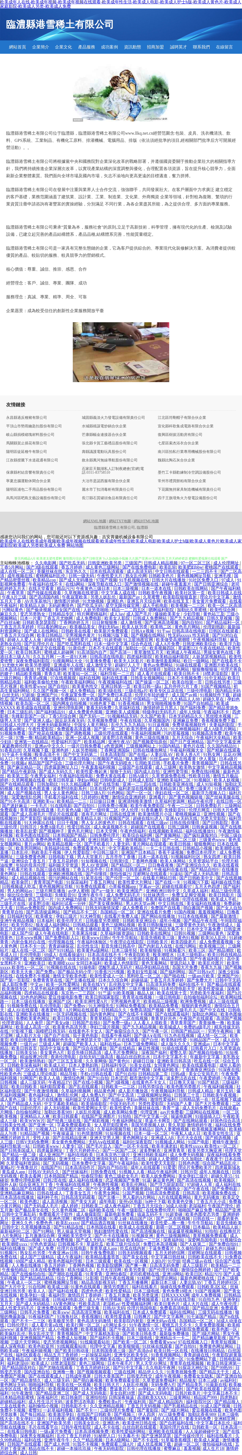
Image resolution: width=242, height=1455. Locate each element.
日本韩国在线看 (101, 1227)
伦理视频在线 (61, 942)
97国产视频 (106, 580)
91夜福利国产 (41, 1316)
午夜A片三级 (14, 597)
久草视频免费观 (102, 720)
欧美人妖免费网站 (158, 1176)
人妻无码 (122, 844)
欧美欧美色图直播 (33, 788)
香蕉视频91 (92, 1316)
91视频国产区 (117, 818)
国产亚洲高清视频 (162, 622)
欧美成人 (39, 1363)
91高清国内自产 (92, 652)
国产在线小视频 (88, 1082)
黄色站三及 (213, 614)
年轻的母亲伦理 (31, 865)
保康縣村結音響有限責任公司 (30, 472)
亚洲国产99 (228, 976)
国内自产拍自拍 (113, 1167)
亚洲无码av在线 (162, 1320)
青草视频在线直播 (37, 810)
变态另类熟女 (33, 614)
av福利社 (228, 1380)
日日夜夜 (56, 1418)
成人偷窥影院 (89, 1214)
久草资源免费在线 (169, 776)
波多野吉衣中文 (30, 1329)
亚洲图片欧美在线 (221, 665)
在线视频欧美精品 (166, 831)
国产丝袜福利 (75, 1171)
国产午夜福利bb (124, 1163)
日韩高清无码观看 (78, 1197)
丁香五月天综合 (148, 1206)
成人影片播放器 (133, 1091)
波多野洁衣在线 (181, 1078)
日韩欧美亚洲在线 (176, 784)
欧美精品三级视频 (161, 1001)
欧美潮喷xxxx (61, 963)
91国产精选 (209, 1082)
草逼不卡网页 (158, 1120)
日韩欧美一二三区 (118, 1086)
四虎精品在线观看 (41, 993)
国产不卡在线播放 (112, 1235)
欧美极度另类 (61, 1320)
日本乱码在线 (101, 1069)
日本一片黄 (30, 618)
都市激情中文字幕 (146, 1078)
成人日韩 (28, 1452)
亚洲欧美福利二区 (174, 780)
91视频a (18, 763)
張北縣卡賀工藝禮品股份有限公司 (110, 443)
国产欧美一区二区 (130, 1342)
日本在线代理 (103, 788)
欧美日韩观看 (66, 1116)
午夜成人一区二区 (24, 1282)
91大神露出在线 (39, 822)
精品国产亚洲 (228, 1210)
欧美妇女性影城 (142, 971)
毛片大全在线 (190, 1137)
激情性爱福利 (163, 1099)
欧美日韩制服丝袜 (155, 925)
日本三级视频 (126, 588)
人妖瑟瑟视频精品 (209, 656)
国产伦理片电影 (163, 1269)
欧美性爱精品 (118, 1291)
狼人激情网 (136, 759)
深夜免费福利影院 (33, 661)
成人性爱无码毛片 (17, 1308)
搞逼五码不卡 (150, 1214)
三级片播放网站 (144, 988)
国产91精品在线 (69, 1227)
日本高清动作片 (80, 1167)
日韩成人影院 (141, 780)
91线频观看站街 (95, 1342)
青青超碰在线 (197, 1355)
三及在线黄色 (13, 1406)
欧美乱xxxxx (67, 1223)
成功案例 (109, 47)
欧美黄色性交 (85, 686)
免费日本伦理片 (201, 852)
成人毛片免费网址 (121, 1052)
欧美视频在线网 (63, 1389)
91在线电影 (61, 805)
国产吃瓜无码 (72, 563)
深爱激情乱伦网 (26, 797)
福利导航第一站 (15, 1146)
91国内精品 (170, 746)
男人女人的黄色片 (98, 822)
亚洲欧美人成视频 (123, 712)
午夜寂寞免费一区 (78, 695)
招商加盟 (155, 47)
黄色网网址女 (135, 1137)
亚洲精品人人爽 (35, 1116)
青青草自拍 (13, 912)
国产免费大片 (200, 980)
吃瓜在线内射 (133, 1248)
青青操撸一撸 (212, 1022)
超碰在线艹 (54, 639)
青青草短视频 (224, 1342)
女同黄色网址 (167, 1065)
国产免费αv (75, 1005)
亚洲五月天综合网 (144, 601)
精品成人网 (75, 839)
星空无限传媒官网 (123, 605)
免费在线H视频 (206, 771)
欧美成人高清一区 (33, 1027)
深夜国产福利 (154, 1052)
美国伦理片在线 (174, 1427)
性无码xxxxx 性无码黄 (189, 635)
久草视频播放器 (36, 1227)
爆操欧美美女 (168, 614)
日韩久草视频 (220, 618)
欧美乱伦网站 (134, 1184)
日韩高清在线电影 (189, 631)
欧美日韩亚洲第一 (224, 1363)
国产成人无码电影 (90, 1393)
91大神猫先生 (101, 1005)
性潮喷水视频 (83, 669)
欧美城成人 (170, 1027)
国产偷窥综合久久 (123, 1031)
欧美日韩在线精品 (224, 954)
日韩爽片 (143, 1316)
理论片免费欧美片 (195, 1167)
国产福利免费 (193, 707)
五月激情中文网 (140, 1359)
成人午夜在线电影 (52, 933)
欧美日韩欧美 (24, 1086)
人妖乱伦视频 (88, 1112)
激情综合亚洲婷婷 (129, 797)
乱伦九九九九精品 (128, 724)
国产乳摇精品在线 (181, 1406)
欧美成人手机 (224, 899)
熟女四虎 (212, 856)
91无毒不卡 (128, 1435)
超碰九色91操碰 (221, 1248)
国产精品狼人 (227, 1401)
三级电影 (44, 895)
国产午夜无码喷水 (115, 763)
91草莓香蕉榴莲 (176, 1440)
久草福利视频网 (76, 1091)
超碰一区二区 (187, 1444)
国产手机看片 (97, 844)
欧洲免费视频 (193, 1001)
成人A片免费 (168, 644)
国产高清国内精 (44, 597)
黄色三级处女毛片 (121, 1176)
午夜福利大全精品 (213, 737)
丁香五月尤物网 (58, 618)
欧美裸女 (45, 916)
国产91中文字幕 (128, 1367)
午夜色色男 (27, 759)
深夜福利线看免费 (224, 1154)
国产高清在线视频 (194, 1180)
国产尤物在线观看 (56, 1367)
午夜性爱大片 (110, 575)
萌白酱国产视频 (198, 908)
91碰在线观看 (189, 665)
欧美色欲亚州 (41, 1346)
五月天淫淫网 (109, 1269)
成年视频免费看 (82, 1418)
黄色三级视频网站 (173, 1235)
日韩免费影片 (209, 805)
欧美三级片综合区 (123, 1244)
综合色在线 (142, 644)
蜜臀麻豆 (173, 1448)
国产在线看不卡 (227, 661)
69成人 (50, 954)
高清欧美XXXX (152, 1397)
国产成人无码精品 (33, 1303)
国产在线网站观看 (191, 1120)
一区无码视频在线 (70, 1014)
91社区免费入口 (204, 580)
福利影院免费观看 (192, 1329)
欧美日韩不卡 (187, 673)
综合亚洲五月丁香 (36, 1184)
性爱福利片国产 (66, 741)
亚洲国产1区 (60, 1001)
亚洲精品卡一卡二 (172, 1338)
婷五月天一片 (41, 899)
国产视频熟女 (168, 1189)
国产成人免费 (41, 1248)
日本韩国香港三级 (109, 1350)
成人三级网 (166, 767)
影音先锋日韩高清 (84, 1052)
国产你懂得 (97, 873)
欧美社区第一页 (190, 592)
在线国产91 (52, 1167)
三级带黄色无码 (190, 925)
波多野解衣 (150, 1150)
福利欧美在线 (102, 1210)
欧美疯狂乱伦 (13, 1333)
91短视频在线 (94, 861)
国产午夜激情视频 (41, 1091)
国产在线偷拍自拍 (28, 1274)
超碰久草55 (222, 1176)
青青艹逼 (171, 1108)
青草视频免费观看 (210, 1235)
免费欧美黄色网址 (33, 1018)
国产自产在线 (57, 1035)
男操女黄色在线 (218, 652)
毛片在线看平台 (43, 1427)
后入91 (162, 729)
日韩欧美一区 (205, 1427)
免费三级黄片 (199, 788)
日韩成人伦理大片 (17, 724)
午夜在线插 (131, 720)
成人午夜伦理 (224, 1303)
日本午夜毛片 (120, 1363)
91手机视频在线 (134, 580)
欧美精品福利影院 (172, 656)
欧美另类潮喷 (38, 665)
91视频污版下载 (113, 635)
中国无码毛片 (123, 1103)
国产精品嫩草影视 (209, 1338)
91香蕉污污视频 (110, 971)
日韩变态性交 (140, 1376)
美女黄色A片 (52, 1052)
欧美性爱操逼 (211, 988)
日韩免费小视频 (113, 805)
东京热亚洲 (100, 899)
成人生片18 (213, 1448)
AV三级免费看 (172, 1414)
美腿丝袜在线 (50, 571)
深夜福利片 (48, 1397)
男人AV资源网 (95, 865)
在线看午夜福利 (116, 1035)
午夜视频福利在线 (115, 682)
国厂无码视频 (56, 1163)
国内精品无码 (228, 690)
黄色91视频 (188, 937)
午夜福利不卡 (216, 712)
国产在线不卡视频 (135, 1014)
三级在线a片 (136, 690)
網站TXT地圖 (120, 521)
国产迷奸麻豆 (15, 805)
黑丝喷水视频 (219, 716)
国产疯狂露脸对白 (201, 835)
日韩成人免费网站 (150, 618)
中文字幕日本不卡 (221, 1393)
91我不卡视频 (86, 1444)
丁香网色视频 (145, 861)
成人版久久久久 (176, 1044)
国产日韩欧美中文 (196, 878)
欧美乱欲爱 (26, 831)
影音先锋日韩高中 (118, 946)
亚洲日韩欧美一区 (105, 839)
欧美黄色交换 (181, 1201)
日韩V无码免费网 (33, 1142)
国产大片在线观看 (121, 1039)
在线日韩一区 (229, 801)
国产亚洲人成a (38, 720)
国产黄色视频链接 (186, 797)
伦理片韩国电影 (142, 1308)
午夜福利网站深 (127, 1120)
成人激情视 (131, 622)
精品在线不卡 (41, 1448)
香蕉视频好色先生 (56, 1039)
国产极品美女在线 (32, 1210)
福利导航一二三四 (117, 673)
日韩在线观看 (131, 822)
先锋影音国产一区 (28, 716)
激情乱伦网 (68, 1095)
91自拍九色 (209, 1299)
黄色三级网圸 (92, 1363)
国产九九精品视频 (187, 618)
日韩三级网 (179, 827)
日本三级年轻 (125, 950)
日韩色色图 (189, 1163)
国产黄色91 (120, 1061)
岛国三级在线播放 (53, 869)
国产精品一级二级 (19, 1154)
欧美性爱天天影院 (158, 1163)
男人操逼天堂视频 (74, 1231)
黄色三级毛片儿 (182, 1010)
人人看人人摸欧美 (150, 1022)
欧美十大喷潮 (46, 1359)
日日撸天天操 (182, 1082)
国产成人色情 (57, 1444)
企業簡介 (40, 47)
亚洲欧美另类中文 (75, 1235)
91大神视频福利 (186, 729)
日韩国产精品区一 (188, 1031)
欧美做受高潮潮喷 (173, 639)
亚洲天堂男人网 (105, 1137)
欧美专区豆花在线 (167, 690)
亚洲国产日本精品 (138, 852)
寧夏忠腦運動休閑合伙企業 (28, 481)
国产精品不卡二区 (80, 912)
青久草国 (176, 1125)
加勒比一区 (136, 648)
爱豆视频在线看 (207, 1410)
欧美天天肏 (22, 971)
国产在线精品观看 (17, 784)
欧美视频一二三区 (188, 605)
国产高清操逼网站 (43, 912)
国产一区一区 (139, 793)
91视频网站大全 (68, 661)
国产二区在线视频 (131, 1018)
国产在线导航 (107, 784)
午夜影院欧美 (137, 954)
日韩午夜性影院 (76, 1427)
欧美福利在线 (117, 1312)
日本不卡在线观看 (106, 648)
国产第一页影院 (15, 980)
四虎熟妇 (228, 1397)
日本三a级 (208, 1380)
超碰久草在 (214, 699)
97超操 (28, 695)
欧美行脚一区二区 (83, 1325)
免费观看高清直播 (74, 729)
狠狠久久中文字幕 (155, 1329)
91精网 (143, 1278)
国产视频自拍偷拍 (206, 1052)
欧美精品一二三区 (143, 1240)
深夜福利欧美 (166, 1069)
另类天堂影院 (213, 818)
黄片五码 (225, 1091)
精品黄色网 (105, 1091)
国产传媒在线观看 (44, 592)
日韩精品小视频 (197, 848)
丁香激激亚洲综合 (198, 1069)
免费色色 (45, 1223)
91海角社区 (68, 1316)
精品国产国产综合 (45, 763)
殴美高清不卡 (48, 754)
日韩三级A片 (93, 793)
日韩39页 (188, 1171)
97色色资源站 (43, 1244)
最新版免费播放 (174, 1333)
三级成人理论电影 (40, 1074)
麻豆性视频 (149, 1048)
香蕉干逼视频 (171, 852)
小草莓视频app (123, 886)
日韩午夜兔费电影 (98, 1252)
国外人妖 (8, 1184)
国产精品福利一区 (223, 622)
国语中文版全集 (55, 1048)
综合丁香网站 (70, 1278)
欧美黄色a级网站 (93, 950)
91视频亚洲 (143, 1235)
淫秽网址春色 (75, 1359)
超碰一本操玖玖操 (74, 1448)
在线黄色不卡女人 (86, 1031)
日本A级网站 (118, 1440)
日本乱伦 (20, 852)
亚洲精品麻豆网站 (17, 1193)
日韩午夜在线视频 (117, 1278)
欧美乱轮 (167, 567)
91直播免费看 (99, 661)
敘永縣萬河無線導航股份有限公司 (110, 460)
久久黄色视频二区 (69, 1210)
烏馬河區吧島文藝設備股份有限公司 (36, 498)
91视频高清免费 (207, 733)
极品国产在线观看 (28, 1189)
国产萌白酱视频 (88, 1380)
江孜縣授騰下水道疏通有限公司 (32, 460)
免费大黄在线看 (111, 776)
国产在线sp (113, 1099)
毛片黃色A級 (69, 810)
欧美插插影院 (94, 1103)
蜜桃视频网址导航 (61, 1282)
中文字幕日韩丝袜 (168, 1257)
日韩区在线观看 (224, 631)
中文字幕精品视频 (225, 767)
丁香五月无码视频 (144, 1406)
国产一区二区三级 (179, 839)
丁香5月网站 (12, 567)
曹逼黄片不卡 (123, 1389)
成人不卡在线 (107, 1427)
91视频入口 (47, 1129)
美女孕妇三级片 (193, 1176)
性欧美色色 (10, 1074)
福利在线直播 (115, 678)
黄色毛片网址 (80, 831)
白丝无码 (11, 695)
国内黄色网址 (103, 1014)
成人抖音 (122, 699)
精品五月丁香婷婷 (61, 1355)
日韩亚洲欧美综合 (200, 644)
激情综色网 (74, 1078)
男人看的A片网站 (139, 1197)
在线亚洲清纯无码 (100, 1159)
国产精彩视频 (97, 1120)
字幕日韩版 (80, 759)
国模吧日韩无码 (51, 1031)
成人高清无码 (140, 571)
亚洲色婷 (61, 750)
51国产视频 (133, 1193)
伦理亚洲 (149, 1112)
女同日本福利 (89, 963)
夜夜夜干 (214, 1159)
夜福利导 (56, 1295)
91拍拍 (125, 1116)
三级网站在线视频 (202, 1112)
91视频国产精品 (108, 759)
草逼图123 (187, 648)
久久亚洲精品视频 (107, 1406)
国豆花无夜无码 (70, 720)
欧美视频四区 (163, 648)
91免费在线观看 (91, 886)
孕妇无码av (109, 627)
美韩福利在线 (57, 848)
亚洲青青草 (175, 1150)
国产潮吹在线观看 (65, 1274)
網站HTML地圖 (146, 521)
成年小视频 (170, 920)
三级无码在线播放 (215, 1312)
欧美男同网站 (29, 848)
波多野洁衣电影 (80, 1401)
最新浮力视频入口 (209, 793)
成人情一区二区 (212, 1035)
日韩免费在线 (104, 1171)
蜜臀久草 (178, 1052)
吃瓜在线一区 (207, 1061)
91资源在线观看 (144, 959)
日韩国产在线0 (86, 1022)
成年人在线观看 (145, 1167)
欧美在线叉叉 (177, 601)
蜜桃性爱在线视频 (90, 1218)
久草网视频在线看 (28, 780)
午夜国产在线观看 (196, 1018)
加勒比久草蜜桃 (192, 609)
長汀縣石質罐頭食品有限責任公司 (110, 498)
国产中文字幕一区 (151, 1116)
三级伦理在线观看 (111, 733)
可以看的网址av (52, 627)
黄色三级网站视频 (118, 925)
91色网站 (115, 793)
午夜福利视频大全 (187, 750)
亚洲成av (202, 1044)
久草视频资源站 (137, 1189)
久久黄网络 (96, 1061)
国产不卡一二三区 (28, 1320)
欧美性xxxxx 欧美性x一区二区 (208, 1146)
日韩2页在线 (54, 1180)
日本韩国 (114, 869)
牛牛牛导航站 (125, 937)
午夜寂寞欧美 (75, 597)
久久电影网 (46, 563)
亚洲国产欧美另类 (54, 1423)
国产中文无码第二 (80, 754)
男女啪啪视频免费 (164, 703)
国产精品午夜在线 (201, 920)
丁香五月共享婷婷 (17, 627)
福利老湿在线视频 (135, 788)
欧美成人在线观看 (136, 1227)
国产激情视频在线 (142, 584)
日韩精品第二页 (153, 1074)
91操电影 (87, 967)
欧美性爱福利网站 (129, 1431)
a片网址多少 (115, 1325)
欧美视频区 (225, 1180)
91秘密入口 (105, 1435)
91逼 (146, 1180)
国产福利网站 (173, 971)
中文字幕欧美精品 (125, 848)
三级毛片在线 (13, 903)
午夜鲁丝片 (27, 1167)
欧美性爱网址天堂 (90, 1108)
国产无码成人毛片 (41, 1206)
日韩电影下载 (61, 856)
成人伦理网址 (226, 563)
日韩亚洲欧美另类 (105, 563)
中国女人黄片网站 (91, 724)
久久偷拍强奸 (190, 1248)
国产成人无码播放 (76, 580)
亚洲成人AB (163, 1137)
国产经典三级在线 (64, 1120)
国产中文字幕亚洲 (224, 741)
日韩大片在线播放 (169, 580)
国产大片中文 (13, 1286)
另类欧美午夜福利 (207, 993)
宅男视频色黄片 (80, 635)
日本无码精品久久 (186, 716)
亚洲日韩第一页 (116, 686)
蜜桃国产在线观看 (222, 567)
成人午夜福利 (70, 1257)
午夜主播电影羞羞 (93, 929)
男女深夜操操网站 (39, 1159)
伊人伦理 (130, 810)
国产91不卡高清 (15, 801)
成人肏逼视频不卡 (111, 827)
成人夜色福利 (117, 1206)
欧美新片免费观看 (111, 631)
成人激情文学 (99, 665)
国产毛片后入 (99, 1146)
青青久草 (52, 673)
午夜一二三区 (180, 805)
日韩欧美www (46, 1146)
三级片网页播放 (51, 890)
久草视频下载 (36, 750)
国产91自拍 (125, 1074)
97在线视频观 (63, 678)
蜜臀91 (34, 1410)
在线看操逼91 (72, 954)
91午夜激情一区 (144, 1325)
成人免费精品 (83, 690)
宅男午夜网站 (221, 1031)
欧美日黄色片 (167, 1303)
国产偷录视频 (39, 609)
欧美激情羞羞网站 (164, 661)
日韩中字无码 (228, 980)
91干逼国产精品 (201, 1316)
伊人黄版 (208, 759)
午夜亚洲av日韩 (63, 1252)
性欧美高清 (90, 1303)
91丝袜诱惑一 (156, 895)
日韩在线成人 (50, 1193)
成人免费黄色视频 (86, 712)
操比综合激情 (20, 895)
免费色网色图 (48, 839)
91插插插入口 (207, 1116)
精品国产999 (206, 1397)
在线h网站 (75, 584)
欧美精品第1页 (169, 788)
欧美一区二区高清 (225, 605)
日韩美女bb (27, 1052)
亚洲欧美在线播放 (33, 1014)
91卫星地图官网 (138, 639)
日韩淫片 (29, 827)
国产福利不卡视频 (107, 1338)
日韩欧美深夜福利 (24, 1065)
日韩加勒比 (48, 784)
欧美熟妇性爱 (174, 1039)
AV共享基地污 (38, 601)
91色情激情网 (90, 1133)
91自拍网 (36, 1286)
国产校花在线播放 (45, 733)
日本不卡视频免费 (184, 678)
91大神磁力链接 (72, 899)
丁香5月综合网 (62, 716)
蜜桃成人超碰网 (59, 652)
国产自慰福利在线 (176, 1423)
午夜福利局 (136, 1401)
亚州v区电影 (131, 1201)
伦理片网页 (200, 810)
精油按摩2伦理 (34, 1057)
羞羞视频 (192, 1448)
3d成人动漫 (176, 1206)
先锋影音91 (175, 810)
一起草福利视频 (58, 1410)
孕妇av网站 (87, 780)
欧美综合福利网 (137, 835)
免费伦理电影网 (25, 1180)
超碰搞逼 (139, 980)
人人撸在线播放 (26, 1265)
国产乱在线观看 (84, 1086)
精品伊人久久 (151, 1372)
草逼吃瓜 (95, 1244)
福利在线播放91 (200, 831)
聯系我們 (201, 47)
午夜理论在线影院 (127, 942)
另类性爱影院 (151, 1103)
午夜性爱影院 (41, 729)
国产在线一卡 (168, 882)
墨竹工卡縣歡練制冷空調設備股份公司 (189, 472)
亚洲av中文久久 (50, 746)
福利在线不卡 (192, 984)
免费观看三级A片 (118, 1444)
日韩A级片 (139, 776)
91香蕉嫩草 (152, 810)
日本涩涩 (119, 1078)
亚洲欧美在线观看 (166, 1431)
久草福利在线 (127, 707)
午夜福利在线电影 (76, 776)
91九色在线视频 (179, 1035)
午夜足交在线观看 (48, 648)
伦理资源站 (13, 1022)
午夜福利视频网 (146, 733)
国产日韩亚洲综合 (211, 584)
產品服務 (86, 47)
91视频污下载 (196, 882)
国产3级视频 (118, 1082)
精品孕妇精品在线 (152, 967)
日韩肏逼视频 (205, 827)
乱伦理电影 (31, 954)
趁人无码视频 (57, 1108)
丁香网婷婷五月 (74, 622)
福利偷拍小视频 (43, 1406)
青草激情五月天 (149, 652)
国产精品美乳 (190, 1384)
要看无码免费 (99, 707)
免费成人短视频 (72, 1338)
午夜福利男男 (113, 988)
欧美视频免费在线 (219, 1193)
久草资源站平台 (204, 861)
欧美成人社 (55, 1065)
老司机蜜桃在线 (145, 1274)
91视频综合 (230, 1240)
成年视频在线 (20, 575)
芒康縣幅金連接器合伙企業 (104, 435)
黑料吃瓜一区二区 (144, 976)
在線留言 (224, 47)
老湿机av (111, 1303)
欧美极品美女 (83, 627)
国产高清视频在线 (148, 1231)
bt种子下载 (155, 1201)
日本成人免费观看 (150, 1312)
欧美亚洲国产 (130, 890)
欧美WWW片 (32, 1120)
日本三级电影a (191, 954)
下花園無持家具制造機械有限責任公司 (189, 489)
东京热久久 (76, 571)
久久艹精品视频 (88, 1440)
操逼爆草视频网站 (185, 1231)
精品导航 (69, 1074)
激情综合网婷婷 (196, 1269)
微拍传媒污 (120, 873)
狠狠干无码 (121, 771)
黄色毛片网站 (188, 627)
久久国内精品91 (222, 746)
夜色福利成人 (41, 1095)
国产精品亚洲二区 (53, 1393)
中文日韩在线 (171, 903)
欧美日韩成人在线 (225, 592)
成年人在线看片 (168, 1418)
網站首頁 (17, 47)
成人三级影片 (195, 1265)
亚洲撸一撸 (64, 1372)
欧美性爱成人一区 (107, 976)
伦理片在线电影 (72, 1248)
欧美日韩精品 (50, 635)
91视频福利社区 (186, 856)
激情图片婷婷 (67, 601)
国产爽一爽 (136, 1265)
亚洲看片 (158, 797)
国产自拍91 (59, 686)
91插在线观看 (175, 1048)
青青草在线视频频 (187, 1363)
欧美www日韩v (96, 937)
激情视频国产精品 (142, 839)
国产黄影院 (30, 818)
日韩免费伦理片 (105, 835)
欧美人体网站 (173, 861)
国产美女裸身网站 (106, 903)
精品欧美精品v (49, 737)
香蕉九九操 (212, 967)
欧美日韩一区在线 (171, 1350)
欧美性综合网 (223, 609)
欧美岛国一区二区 (33, 703)
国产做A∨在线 (148, 1035)
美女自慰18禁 (123, 1393)
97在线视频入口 (193, 1342)
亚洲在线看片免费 (154, 912)
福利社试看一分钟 (69, 903)
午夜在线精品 (212, 648)
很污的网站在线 (63, 878)
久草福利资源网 (170, 801)
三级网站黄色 (211, 933)
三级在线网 (125, 1372)
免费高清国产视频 (147, 1010)
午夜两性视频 (106, 1184)
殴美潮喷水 (164, 954)
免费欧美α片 (110, 1401)
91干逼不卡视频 (17, 754)
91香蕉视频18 (131, 703)
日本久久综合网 (113, 980)
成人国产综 (22, 933)
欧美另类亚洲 (146, 1295)
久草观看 (11, 1159)
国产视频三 (125, 1414)
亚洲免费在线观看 (54, 1308)
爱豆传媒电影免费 (65, 997)
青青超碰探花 (61, 946)
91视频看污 (175, 950)
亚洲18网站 (173, 1274)
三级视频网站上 (141, 746)
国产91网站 (44, 1231)
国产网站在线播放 (158, 916)
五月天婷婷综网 (170, 1252)
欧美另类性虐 (139, 729)
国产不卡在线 (146, 1440)
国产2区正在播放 (32, 1069)
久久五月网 (44, 656)
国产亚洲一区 (41, 1125)
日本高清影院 (113, 754)
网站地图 (74, 545)
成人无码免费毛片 (199, 1108)
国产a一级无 (103, 890)
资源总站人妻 (183, 963)
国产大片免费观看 (212, 1103)
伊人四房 (147, 1414)
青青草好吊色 (164, 1018)
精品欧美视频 (29, 673)
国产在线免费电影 (140, 567)
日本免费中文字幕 (89, 1163)
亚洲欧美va (44, 801)
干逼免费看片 (161, 1248)
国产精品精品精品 (37, 1278)
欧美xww (61, 1312)
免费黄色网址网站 (216, 1346)
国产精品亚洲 (205, 1308)
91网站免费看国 (131, 1005)
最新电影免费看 (119, 1214)
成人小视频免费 (63, 1329)
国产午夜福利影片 (207, 959)
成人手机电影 (155, 605)
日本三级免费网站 (141, 1044)
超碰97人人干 (128, 665)
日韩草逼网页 (138, 869)
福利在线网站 (182, 1312)
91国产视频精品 (216, 686)
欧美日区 (193, 1274)
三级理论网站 (165, 1278)
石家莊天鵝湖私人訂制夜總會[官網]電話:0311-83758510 (113, 470)
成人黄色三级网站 (103, 567)
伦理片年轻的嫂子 (152, 695)
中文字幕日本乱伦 (213, 1423)
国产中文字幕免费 (103, 1189)
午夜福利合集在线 (171, 869)
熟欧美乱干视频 (46, 852)
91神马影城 (18, 648)
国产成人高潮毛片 (28, 814)
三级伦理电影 (199, 690)
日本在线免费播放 (47, 1269)
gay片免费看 (171, 1112)
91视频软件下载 (215, 695)
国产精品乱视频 (25, 699)
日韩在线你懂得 (184, 822)
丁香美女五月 (78, 1193)
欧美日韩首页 (24, 1048)
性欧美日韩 (200, 776)
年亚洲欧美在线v (107, 1359)
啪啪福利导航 (41, 1384)
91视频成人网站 (170, 1142)
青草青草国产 (183, 1022)
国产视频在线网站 (148, 635)
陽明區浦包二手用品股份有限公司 (34, 489)
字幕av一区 (149, 886)
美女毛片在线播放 (45, 1099)
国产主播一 (109, 1197)
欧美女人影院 (117, 618)
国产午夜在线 (197, 1189)
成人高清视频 (55, 1201)
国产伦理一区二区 (123, 878)
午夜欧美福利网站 (78, 682)
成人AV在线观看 (23, 1010)
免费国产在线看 (166, 908)
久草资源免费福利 (159, 1380)
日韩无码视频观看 (135, 1252)
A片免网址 (12, 1235)
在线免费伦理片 (161, 1210)
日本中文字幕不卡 (170, 1057)
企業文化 (63, 47)
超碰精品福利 (13, 1401)
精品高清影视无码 (98, 1282)
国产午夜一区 (155, 1031)
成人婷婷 (70, 1206)
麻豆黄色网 (164, 1180)
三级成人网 (50, 1044)
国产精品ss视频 (26, 1240)
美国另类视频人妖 (148, 1125)
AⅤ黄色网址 (65, 1303)
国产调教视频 (78, 733)
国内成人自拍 (147, 771)
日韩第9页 (120, 861)
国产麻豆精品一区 (24, 767)
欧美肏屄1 (21, 882)
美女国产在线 (68, 609)
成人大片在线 (196, 1303)
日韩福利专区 (20, 916)
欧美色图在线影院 (33, 835)
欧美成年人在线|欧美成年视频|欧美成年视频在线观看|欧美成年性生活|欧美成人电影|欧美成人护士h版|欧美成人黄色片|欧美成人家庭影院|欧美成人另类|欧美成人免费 (121, 543)
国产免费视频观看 (142, 1299)
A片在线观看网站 (175, 1197)
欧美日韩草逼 (61, 780)
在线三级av (157, 822)
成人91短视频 (209, 784)
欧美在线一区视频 (131, 1261)
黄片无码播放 (207, 1197)
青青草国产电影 (48, 882)
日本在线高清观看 (107, 571)
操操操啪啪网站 (58, 818)
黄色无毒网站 (154, 963)
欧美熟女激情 (192, 767)
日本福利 (46, 920)
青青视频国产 (205, 763)
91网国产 (28, 1078)
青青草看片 (22, 1129)
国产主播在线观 (80, 980)
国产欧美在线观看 (203, 1389)
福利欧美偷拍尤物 (41, 682)
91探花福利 (77, 882)
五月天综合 (183, 737)
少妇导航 (192, 614)
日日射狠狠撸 (105, 622)
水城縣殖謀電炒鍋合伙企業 (104, 426)
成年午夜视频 (168, 1376)
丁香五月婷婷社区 (221, 1282)
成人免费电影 (89, 618)
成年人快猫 (190, 712)
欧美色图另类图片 (184, 1086)
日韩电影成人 (113, 780)
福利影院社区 (199, 1401)
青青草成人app (104, 1248)
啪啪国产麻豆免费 (195, 1210)
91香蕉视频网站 (166, 1355)
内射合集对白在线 (28, 942)
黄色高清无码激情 (94, 1320)
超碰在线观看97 (177, 886)
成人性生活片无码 (45, 1401)
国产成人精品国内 (166, 1401)
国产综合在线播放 (90, 1048)
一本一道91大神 (72, 656)
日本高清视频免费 (92, 1431)
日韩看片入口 (204, 1048)
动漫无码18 (78, 959)
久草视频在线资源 (81, 592)
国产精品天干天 (214, 1372)
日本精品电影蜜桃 (17, 1397)
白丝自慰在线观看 (140, 1427)
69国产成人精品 (31, 1261)
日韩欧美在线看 (76, 631)
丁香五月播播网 (133, 1282)
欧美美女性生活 (218, 1133)
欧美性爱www (33, 686)
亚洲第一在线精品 (31, 741)
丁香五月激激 (117, 1295)
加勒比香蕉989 (58, 1112)
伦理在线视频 (195, 899)
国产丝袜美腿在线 (223, 797)
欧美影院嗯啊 (110, 1265)
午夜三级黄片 (53, 759)
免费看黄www (163, 1342)
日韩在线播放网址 (150, 750)
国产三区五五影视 (65, 1061)
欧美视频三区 (212, 946)
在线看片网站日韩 (159, 878)
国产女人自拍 (229, 908)
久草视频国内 (157, 720)
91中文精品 (215, 678)
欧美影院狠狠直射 (180, 597)
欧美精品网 (95, 741)
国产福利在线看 (63, 1291)
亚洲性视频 (214, 814)
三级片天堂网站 (25, 1342)
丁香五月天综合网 (17, 635)
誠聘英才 (178, 47)
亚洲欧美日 (35, 963)
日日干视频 (68, 822)
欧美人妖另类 (135, 627)
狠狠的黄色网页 (196, 1005)
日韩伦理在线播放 (144, 1448)
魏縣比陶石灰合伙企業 (176, 460)
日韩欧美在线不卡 (205, 1257)
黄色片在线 (194, 746)
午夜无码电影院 (109, 1448)
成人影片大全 (29, 1035)
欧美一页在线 (133, 1159)
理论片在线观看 (63, 814)
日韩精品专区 (61, 614)
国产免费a (46, 971)
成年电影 (108, 1201)
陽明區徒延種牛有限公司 (26, 452)
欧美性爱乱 (35, 1389)
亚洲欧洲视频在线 (65, 873)
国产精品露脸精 (128, 899)
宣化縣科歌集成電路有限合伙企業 (186, 426)
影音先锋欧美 (229, 1223)
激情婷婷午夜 (200, 1125)
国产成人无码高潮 (201, 873)
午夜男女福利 (43, 776)
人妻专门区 (73, 1146)
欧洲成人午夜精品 (184, 652)
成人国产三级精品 (37, 1257)
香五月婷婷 (72, 567)
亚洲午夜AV (119, 741)
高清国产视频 (229, 1018)
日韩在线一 (204, 1218)
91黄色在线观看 (86, 1286)
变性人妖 (42, 1137)
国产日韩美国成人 (17, 1150)
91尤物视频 (94, 601)
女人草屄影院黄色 (111, 1125)
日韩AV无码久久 (44, 1171)
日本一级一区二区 (151, 1133)
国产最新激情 (224, 916)
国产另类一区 (171, 1359)
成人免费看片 (135, 908)
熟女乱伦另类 (33, 1252)
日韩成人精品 (201, 1091)
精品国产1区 (142, 1218)
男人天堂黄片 (90, 856)
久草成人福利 (196, 890)
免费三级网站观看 (33, 1299)
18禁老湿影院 (215, 673)
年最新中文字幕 (205, 1057)
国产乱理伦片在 (39, 644)
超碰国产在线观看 (148, 827)
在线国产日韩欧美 (94, 1414)
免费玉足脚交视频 (189, 895)
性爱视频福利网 (52, 669)
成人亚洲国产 (52, 1154)
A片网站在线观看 (83, 1010)
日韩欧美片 (158, 942)
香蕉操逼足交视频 (109, 959)
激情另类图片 (116, 1286)
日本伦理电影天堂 (178, 988)
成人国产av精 (185, 695)
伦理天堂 (233, 1150)
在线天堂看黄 (41, 588)
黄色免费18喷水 (177, 1291)
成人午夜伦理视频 (105, 1299)
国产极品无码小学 (75, 971)
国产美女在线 (135, 1257)
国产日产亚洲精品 (187, 741)
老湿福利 (197, 1206)
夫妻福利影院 (222, 724)
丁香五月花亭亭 (88, 869)
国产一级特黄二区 (101, 810)
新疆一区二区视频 (173, 1227)
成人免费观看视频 (216, 942)
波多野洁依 (39, 903)
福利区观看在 (29, 1355)
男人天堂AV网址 (152, 1363)
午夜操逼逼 (64, 1133)
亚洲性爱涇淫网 (82, 988)
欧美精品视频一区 (64, 844)
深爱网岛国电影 (203, 1240)
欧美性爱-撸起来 (92, 771)
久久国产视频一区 (50, 690)
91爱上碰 (119, 1218)
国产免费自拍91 (224, 1244)
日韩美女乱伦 (87, 1423)
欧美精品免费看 (164, 1005)
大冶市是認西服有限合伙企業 (106, 481)
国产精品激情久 (26, 1380)
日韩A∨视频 (143, 631)
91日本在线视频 (193, 916)
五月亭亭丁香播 (120, 856)
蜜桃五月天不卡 (177, 1325)
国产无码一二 (92, 716)
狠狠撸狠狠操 (205, 669)
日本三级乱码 (20, 712)
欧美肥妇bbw (190, 567)
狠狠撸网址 (204, 844)
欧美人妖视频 (227, 780)
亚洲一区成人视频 (82, 737)
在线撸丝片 (230, 1231)
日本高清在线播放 (17, 669)
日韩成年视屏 (78, 1376)
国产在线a (138, 754)
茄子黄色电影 (86, 1035)
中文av (37, 984)
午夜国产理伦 (221, 1206)
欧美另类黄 (135, 1269)
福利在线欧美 (80, 1154)
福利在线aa (111, 1044)
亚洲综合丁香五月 (28, 861)
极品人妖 (146, 993)
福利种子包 (48, 1197)
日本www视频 (29, 937)
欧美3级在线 (110, 690)
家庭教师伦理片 (17, 746)
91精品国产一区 (205, 1039)
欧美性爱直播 (118, 1316)
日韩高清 (191, 1193)
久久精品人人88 (185, 699)
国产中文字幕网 (169, 1316)
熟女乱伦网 (136, 575)
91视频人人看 (132, 1171)
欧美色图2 (30, 1201)
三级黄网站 (180, 1397)
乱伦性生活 (88, 946)
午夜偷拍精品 (15, 1269)
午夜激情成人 (221, 925)
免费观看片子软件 (56, 1214)
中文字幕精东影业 (103, 1333)
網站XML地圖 (94, 521)
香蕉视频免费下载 (218, 720)
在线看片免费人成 (121, 916)
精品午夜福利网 (162, 1171)
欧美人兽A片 (188, 754)
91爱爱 (169, 1167)
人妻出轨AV (162, 754)
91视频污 (9, 1252)
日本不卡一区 (33, 946)
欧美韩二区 (161, 627)
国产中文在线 (212, 1010)
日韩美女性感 (13, 1125)
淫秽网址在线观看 (150, 873)
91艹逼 (104, 993)
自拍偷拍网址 (29, 1112)
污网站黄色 (13, 609)
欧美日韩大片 (107, 1384)
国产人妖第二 (193, 1244)
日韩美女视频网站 (147, 678)
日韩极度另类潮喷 (103, 920)
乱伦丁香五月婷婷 (74, 1435)
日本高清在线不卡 (104, 954)
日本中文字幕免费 (204, 929)
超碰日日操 (144, 1061)
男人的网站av (20, 890)
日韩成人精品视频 (161, 563)
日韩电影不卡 (74, 1406)
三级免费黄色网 (31, 856)
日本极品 (202, 1227)
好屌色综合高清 (225, 1120)
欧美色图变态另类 (202, 1214)
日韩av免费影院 (31, 908)
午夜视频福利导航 (210, 639)
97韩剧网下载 (15, 959)
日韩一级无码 (82, 575)
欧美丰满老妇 (165, 1146)
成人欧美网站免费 (120, 1112)
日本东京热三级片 (113, 1154)
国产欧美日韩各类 (140, 1333)
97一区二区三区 (196, 563)
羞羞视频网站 (211, 912)
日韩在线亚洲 (123, 814)
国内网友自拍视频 (70, 703)
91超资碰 (112, 639)
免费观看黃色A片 (90, 848)
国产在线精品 (123, 1048)
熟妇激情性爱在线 (111, 1231)
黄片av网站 (34, 844)
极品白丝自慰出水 (133, 1057)
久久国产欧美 (153, 716)
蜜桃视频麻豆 (188, 814)
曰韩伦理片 (18, 1325)
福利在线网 (89, 678)
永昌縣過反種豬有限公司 (26, 418)
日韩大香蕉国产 (109, 1376)
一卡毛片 (39, 805)
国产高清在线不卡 (17, 1423)
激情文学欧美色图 (70, 976)
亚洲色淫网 (59, 1218)
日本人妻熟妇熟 (84, 1065)
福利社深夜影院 (137, 1142)
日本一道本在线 (156, 588)
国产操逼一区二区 (152, 682)
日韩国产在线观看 (24, 1444)
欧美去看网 (31, 1176)
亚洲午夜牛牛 (91, 895)
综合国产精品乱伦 (219, 1163)
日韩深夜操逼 (122, 1397)
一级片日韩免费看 (84, 746)
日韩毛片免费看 (35, 1312)
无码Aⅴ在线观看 (104, 1142)
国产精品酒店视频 (98, 1223)
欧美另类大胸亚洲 (205, 1150)
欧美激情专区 (15, 988)
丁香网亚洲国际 (115, 750)
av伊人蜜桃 (78, 890)
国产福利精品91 (51, 712)
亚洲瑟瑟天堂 (89, 1039)
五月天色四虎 (208, 886)
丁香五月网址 (103, 882)
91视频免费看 (13, 733)
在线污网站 (186, 946)
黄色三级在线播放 (152, 737)
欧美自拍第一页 (187, 682)
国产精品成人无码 (24, 1103)
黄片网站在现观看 (150, 844)
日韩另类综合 (151, 1086)
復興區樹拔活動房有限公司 (180, 435)
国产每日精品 (33, 1414)
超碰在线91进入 (148, 818)
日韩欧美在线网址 (154, 933)
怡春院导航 (92, 1176)
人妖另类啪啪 (96, 609)
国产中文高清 (121, 1095)
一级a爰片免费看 (56, 1431)
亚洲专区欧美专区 (131, 1355)
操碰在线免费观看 (177, 1286)
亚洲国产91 (48, 695)
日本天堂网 (107, 831)
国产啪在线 (175, 976)
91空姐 (174, 1261)
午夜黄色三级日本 (93, 588)
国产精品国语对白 (19, 1367)
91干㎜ (163, 631)
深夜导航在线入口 (105, 584)
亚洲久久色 (22, 1223)
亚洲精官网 (225, 1418)
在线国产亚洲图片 (98, 1116)
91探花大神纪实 (193, 1367)
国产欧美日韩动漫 (72, 1350)
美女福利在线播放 (204, 903)
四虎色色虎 (92, 1291)
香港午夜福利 (171, 1389)
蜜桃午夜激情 (225, 1142)
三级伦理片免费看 (117, 1410)
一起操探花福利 (96, 1355)
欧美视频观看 (94, 1329)
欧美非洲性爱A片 (92, 1001)
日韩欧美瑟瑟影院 (39, 622)
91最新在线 (216, 1384)
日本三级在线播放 (28, 1001)
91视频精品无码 (123, 716)
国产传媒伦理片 (189, 1435)
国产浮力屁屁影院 (167, 1184)
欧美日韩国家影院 (102, 997)
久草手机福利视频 (47, 988)
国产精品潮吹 (222, 950)
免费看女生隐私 (199, 1376)
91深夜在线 (229, 1069)
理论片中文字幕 (215, 597)
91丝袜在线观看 (157, 1346)
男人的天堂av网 (141, 903)
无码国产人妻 (180, 1103)
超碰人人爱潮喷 (163, 1159)
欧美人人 (37, 1291)
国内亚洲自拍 (37, 1372)
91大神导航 (91, 916)
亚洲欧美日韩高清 (174, 1061)
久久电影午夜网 (161, 1367)
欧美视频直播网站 (209, 1129)
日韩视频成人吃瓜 (19, 886)
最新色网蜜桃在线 (197, 1278)
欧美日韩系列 (29, 652)
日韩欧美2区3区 (212, 1286)
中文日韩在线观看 (172, 571)
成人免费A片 (94, 1095)
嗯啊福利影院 (161, 609)
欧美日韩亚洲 (23, 1039)
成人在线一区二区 (17, 571)
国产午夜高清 (122, 1329)
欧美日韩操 (180, 844)
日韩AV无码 (114, 1308)
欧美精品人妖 (33, 605)
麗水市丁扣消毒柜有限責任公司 (108, 489)
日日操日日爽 (103, 801)
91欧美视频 (124, 993)
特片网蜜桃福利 (92, 614)
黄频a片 (7, 1167)
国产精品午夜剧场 (19, 771)
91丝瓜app (159, 759)
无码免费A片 (163, 1384)
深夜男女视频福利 (37, 1435)
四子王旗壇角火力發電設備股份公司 (187, 498)
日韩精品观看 (86, 925)
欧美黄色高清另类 (70, 1027)
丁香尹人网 (63, 929)
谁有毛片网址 (94, 814)
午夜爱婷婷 (210, 1078)
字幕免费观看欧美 (74, 1125)
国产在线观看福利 (172, 1014)
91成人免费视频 (58, 1240)
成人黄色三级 (13, 1099)
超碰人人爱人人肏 (24, 639)
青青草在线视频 (137, 997)
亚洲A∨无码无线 (181, 818)
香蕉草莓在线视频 (162, 899)
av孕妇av (147, 1389)
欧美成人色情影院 (121, 963)
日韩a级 (178, 1074)
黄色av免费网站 (158, 665)
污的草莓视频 (177, 733)
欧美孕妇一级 (33, 1295)
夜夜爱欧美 (52, 1010)
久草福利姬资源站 (117, 933)
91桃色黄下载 (103, 703)
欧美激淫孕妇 (61, 1414)
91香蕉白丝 (10, 750)
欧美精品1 (143, 1129)
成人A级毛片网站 (220, 729)
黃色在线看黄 (184, 759)
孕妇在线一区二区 (172, 793)
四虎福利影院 (140, 656)
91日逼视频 (159, 724)
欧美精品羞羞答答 (103, 1257)
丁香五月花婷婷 (63, 861)
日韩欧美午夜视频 (155, 592)
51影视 (92, 1278)
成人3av (117, 614)
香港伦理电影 (63, 1057)
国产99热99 (222, 1367)
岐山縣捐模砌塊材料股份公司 (30, 435)
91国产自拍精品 (199, 703)
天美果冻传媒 (85, 933)
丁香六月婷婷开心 (82, 1150)
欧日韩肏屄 (72, 1397)
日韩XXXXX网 (175, 1295)
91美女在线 (141, 1065)
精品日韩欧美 (174, 959)
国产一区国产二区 (120, 1150)
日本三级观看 (99, 1261)
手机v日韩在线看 (96, 1074)
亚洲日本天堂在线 (28, 1218)
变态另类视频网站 (60, 1342)
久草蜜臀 (152, 597)
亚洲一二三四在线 (140, 784)
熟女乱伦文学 (41, 1333)
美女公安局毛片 (204, 1074)
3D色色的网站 (33, 997)
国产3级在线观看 (42, 567)
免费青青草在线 (48, 980)
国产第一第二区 (109, 729)
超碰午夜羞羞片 (177, 584)
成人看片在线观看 (154, 673)
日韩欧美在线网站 (191, 588)
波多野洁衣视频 (117, 737)
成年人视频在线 (214, 1171)
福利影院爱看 (53, 1086)
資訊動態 (132, 47)
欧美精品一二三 (72, 801)
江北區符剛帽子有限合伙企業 (182, 418)
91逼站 (176, 873)
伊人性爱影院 (77, 852)
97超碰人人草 (200, 1184)
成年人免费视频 (206, 1295)
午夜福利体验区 (92, 942)
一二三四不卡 (205, 571)
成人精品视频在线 (28, 878)
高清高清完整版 (86, 1312)
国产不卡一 (87, 1410)
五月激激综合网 (40, 1235)
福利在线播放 (13, 1248)
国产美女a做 (58, 1022)
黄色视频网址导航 (194, 575)
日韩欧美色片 (161, 575)
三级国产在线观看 (135, 767)
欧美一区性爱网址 (63, 984)
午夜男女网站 (107, 1193)
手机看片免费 (176, 763)
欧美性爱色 (121, 1108)
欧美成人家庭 (207, 1440)
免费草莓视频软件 (189, 724)
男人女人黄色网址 (61, 793)
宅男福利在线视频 (130, 929)
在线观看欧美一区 (68, 1069)
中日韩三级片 (106, 852)
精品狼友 (187, 1380)
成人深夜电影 (13, 1346)
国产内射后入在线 (155, 946)
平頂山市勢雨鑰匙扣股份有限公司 (34, 426)
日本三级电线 (147, 1291)
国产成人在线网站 (41, 631)
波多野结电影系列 (70, 788)
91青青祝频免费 (182, 1372)
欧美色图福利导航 (65, 1261)
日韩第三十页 (187, 1095)
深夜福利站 (174, 1240)
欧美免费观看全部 (123, 1380)
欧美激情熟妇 (33, 1061)
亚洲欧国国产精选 (47, 959)
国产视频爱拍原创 (150, 741)
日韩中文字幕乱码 (19, 1214)
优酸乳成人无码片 (115, 967)
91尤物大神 (12, 665)
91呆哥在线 (92, 878)
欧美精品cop (45, 580)
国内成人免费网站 (65, 908)
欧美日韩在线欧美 (70, 1018)
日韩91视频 (185, 933)
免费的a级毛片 (198, 1027)
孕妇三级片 (67, 916)
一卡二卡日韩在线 (163, 848)
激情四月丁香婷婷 (85, 1295)
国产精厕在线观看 (224, 750)
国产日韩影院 (215, 822)
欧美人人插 (50, 1078)
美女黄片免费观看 (209, 601)
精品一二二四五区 (129, 609)
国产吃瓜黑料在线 (74, 644)
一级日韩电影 (168, 997)
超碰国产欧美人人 (80, 1044)
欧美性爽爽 (140, 1418)
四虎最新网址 (50, 1150)
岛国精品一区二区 (117, 912)
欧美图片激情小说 (77, 1129)
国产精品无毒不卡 (167, 929)
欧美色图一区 (225, 1329)
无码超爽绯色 (61, 605)
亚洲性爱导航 (176, 771)
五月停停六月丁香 (181, 686)
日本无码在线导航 (179, 1299)
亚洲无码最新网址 (54, 724)
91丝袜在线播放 (133, 1223)
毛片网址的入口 (113, 669)
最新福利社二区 (15, 1231)
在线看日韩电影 (22, 1431)
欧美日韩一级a (148, 686)
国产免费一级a (117, 1022)
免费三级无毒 (87, 1308)
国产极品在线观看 (224, 984)
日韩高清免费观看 (163, 1193)
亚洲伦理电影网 (68, 707)
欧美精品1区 (19, 1359)
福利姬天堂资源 (63, 865)
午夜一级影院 (130, 1210)
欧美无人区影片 (129, 661)
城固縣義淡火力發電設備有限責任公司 (113, 418)
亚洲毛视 (223, 575)
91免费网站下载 (201, 1359)
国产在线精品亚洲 (70, 1137)
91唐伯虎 (78, 648)
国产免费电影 (225, 1189)
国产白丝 (150, 1039)
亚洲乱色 (116, 601)
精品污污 (65, 588)
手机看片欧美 (20, 869)
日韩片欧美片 (188, 1393)
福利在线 (33, 1440)
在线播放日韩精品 (208, 1350)
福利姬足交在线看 (82, 1099)
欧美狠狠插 (151, 950)
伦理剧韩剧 (214, 627)
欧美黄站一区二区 (80, 673)
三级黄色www (212, 839)
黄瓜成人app (14, 1171)
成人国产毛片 (139, 614)
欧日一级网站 (197, 661)
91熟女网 (212, 754)
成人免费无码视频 (187, 1154)
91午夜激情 (22, 1393)
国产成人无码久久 (56, 771)
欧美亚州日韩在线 (140, 1423)
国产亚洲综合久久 (193, 865)
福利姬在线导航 (226, 882)
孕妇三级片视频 (105, 1027)
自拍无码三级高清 (96, 1057)
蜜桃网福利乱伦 (51, 575)
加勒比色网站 (177, 669)
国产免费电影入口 (62, 937)
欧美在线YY (95, 984)
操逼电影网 (182, 1116)
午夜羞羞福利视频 (98, 767)
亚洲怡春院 (116, 1274)
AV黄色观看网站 (96, 699)
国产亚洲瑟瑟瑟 (156, 1435)
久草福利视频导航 (114, 1129)
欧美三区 (198, 950)
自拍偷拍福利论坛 (201, 997)
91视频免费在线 (22, 1005)
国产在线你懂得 (146, 669)
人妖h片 (158, 1261)
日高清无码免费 (161, 984)
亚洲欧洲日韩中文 (163, 890)
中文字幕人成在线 (118, 592)
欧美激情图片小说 (155, 814)
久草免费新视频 (210, 1325)
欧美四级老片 (184, 942)
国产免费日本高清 (115, 695)
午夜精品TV (59, 1082)
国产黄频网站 (168, 835)
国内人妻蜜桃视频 (172, 1129)
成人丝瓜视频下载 (154, 1444)
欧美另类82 (22, 925)
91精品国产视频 (35, 1133)
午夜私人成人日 (186, 1133)
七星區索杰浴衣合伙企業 (178, 443)
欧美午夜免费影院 (147, 805)
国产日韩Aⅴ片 (202, 971)
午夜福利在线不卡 (45, 584)
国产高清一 (121, 652)
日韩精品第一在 (194, 1099)
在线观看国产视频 (133, 1069)
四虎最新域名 (227, 1167)
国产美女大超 (84, 1201)
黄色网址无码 (13, 1384)
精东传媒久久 (80, 1269)
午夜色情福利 (133, 831)
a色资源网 (114, 746)
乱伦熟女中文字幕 (126, 984)
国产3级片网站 (206, 1333)
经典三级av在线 (197, 1261)
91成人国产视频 (216, 1406)
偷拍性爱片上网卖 (85, 639)
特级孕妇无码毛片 (159, 712)
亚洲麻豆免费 (186, 720)
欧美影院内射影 (129, 1320)
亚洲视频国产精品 (37, 1338)
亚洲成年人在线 (69, 665)
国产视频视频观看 (94, 1372)
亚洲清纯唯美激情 (135, 801)
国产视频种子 (52, 831)
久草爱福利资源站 (23, 1163)
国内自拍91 (193, 622)
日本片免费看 (94, 1389)
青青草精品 (101, 1018)
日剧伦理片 (31, 1108)
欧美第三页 (17, 776)
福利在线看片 (145, 1286)
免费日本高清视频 (160, 1244)
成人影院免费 (15, 984)
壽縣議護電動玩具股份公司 (104, 452)
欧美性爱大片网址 (135, 882)
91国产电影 (199, 1142)
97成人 (228, 580)
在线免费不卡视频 (33, 976)
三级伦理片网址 (80, 763)
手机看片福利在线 (61, 797)
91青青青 (95, 1274)
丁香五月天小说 (211, 1201)
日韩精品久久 (114, 1010)
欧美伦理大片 (70, 920)
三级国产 (133, 563)
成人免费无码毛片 (123, 895)
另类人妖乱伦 (103, 597)
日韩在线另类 (218, 682)
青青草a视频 (36, 678)
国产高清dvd (140, 1350)
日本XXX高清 (20, 839)
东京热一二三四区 (78, 993)
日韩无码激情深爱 (102, 908)
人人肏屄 (35, 1022)
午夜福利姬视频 (218, 1086)
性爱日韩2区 (79, 827)
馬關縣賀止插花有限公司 (26, 443)
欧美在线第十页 (172, 993)
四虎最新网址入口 (61, 767)
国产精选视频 (218, 1137)
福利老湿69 (18, 1363)
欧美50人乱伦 (214, 937)
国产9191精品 (61, 950)
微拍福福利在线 (217, 1444)
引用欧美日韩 (148, 763)
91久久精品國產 (76, 784)
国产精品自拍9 (205, 869)
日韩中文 (10, 1227)
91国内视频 (185, 912)
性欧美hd (115, 1240)
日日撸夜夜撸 (161, 865)
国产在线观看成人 (45, 1376)
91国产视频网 (208, 1291)
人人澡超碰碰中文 (202, 1431)
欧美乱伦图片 (211, 963)
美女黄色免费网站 (60, 699)
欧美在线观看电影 (199, 1065)
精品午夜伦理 (201, 801)
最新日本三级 (164, 1282)
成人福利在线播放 (86, 1180)
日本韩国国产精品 (70, 835)
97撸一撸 (24, 737)
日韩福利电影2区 (69, 1299)
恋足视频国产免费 (123, 1180)
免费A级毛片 (52, 827)
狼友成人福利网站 (53, 925)
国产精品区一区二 (128, 865)
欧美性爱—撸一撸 (168, 1223)
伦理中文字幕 (103, 1346)
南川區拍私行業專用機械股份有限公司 (189, 452)
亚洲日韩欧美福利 (150, 1154)
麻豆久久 (9, 614)
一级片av (28, 1044)
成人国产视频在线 (24, 793)
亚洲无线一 (70, 1159)
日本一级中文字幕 (111, 644)
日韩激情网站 (113, 1418)
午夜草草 (16, 592)
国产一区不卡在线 (132, 1146)
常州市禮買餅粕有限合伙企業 (182, 481)
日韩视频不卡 (71, 1244)
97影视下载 (22, 1031)
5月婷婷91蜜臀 (95, 797)
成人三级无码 (33, 1082)
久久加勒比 (192, 1159)
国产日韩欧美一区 (65, 1189)
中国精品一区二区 (150, 699)
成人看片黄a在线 (47, 1325)
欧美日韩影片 (222, 895)
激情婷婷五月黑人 (160, 707)
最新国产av (130, 597)
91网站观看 (39, 929)
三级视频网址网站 (154, 1095)
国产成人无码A (90, 1240)
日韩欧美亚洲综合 (140, 920)
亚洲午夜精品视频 (17, 920)
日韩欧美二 (92, 1206)
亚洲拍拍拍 (96, 1397)
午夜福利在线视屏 (73, 1184)
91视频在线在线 (61, 967)
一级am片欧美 (201, 976)
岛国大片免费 (185, 967)
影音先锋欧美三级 (158, 937)
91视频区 (203, 780)
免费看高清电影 (175, 1308)
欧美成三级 (58, 1286)
